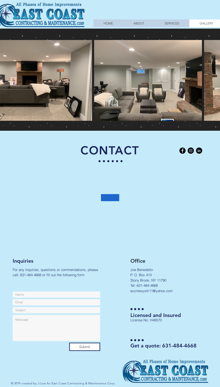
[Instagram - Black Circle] (191, 151)
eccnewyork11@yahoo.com (151, 291)
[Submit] (84, 347)
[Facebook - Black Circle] (182, 151)
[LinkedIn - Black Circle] (199, 151)
